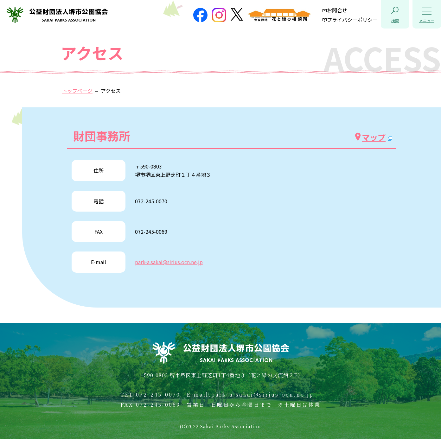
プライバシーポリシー (350, 19)
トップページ (77, 90)
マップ (370, 137)
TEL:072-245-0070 (150, 394)
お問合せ (334, 10)
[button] (395, 14)
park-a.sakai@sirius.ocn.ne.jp (169, 262)
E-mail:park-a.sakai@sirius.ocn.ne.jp (250, 394)
